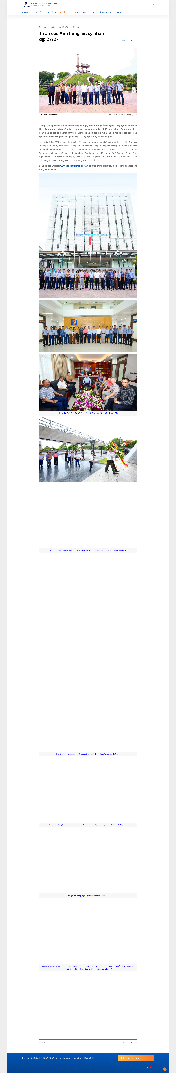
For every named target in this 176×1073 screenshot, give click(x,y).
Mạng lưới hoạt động (102, 12)
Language (145, 1067)
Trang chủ (26, 12)
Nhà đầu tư (52, 12)
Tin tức (63, 12)
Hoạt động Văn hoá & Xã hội (68, 27)
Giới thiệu (38, 12)
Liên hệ (119, 12)
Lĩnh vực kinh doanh (79, 12)
